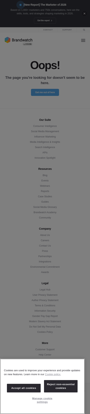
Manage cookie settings (42, 400)
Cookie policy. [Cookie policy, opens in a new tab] (53, 374)
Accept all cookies (23, 388)
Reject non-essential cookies (61, 386)
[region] (42, 386)
